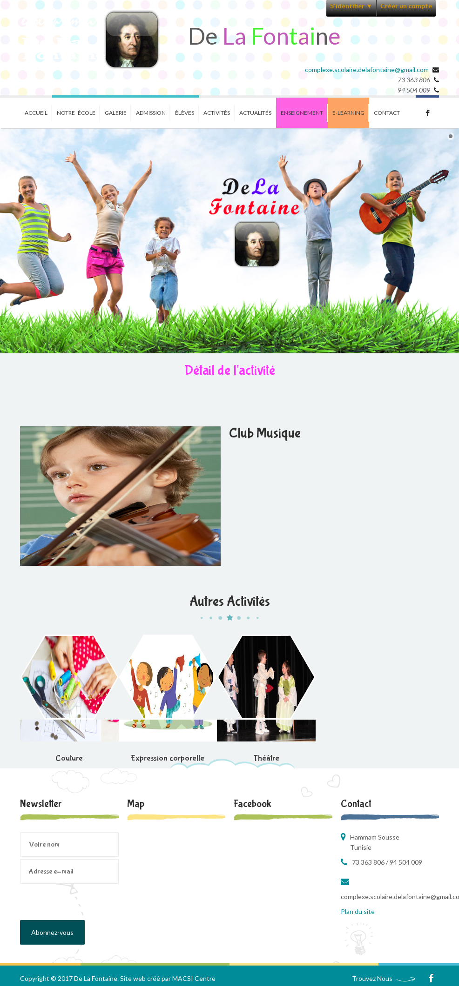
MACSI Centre (194, 978)
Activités (216, 112)
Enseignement (302, 112)
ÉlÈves (184, 112)
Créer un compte (406, 6)
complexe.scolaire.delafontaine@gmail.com (367, 69)
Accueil (36, 112)
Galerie (116, 112)
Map (135, 804)
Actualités (255, 112)
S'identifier (351, 6)
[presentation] (91, 902)
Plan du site (358, 911)
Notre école (76, 112)
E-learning (348, 112)
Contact (387, 112)
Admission (151, 112)
